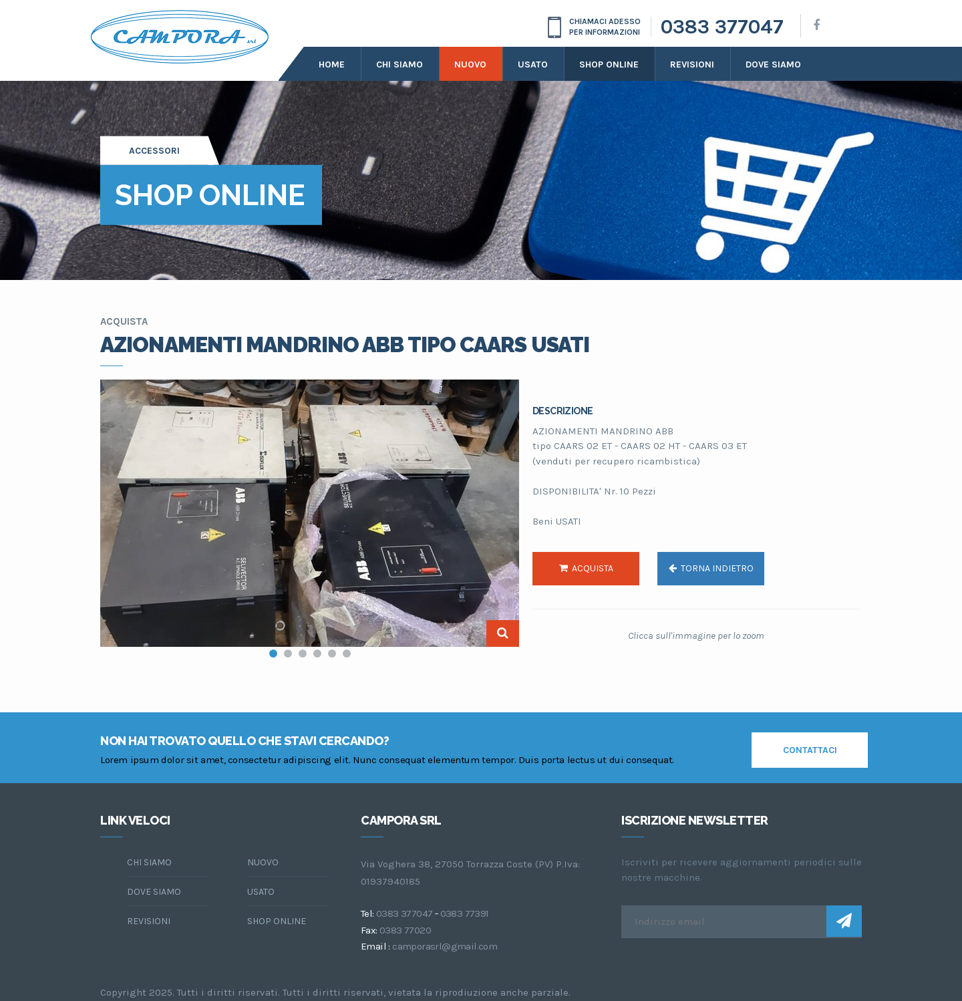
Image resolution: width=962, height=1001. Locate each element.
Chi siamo (399, 64)
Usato (533, 64)
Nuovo (470, 64)
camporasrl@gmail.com (444, 946)
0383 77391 (464, 913)
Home (332, 64)
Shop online (609, 64)
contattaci (810, 750)
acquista (586, 568)
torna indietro (711, 568)
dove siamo (773, 64)
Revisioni (692, 64)
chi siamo (149, 862)
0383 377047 (722, 27)
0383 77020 (405, 930)
